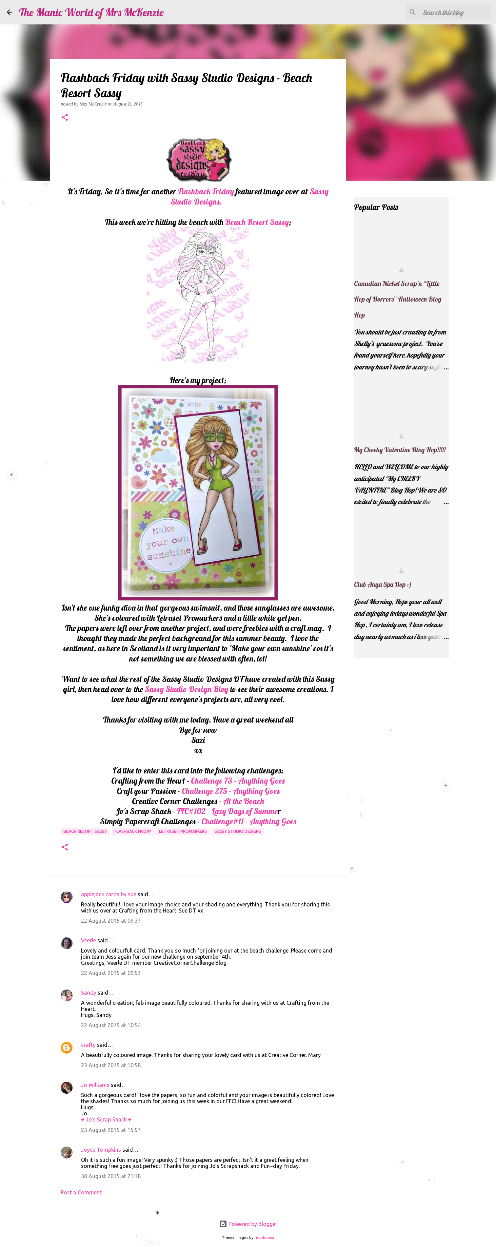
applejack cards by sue (108, 894)
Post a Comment (81, 1192)
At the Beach (243, 801)
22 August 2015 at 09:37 (111, 921)
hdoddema (264, 1237)
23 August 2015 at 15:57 (111, 1130)
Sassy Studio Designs (238, 831)
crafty (88, 1045)
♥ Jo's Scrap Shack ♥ (106, 1119)
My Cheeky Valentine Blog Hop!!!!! (399, 449)
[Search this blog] (455, 12)
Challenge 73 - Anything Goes (238, 780)
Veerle (88, 940)
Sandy (88, 993)
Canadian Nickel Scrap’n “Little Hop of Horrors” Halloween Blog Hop (397, 299)
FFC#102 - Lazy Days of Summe (227, 811)
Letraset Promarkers (183, 831)
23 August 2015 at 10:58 (111, 1065)
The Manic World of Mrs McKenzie (91, 12)
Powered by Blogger (248, 1224)
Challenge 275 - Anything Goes (231, 791)
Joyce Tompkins (101, 1150)
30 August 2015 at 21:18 (111, 1176)
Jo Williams (96, 1085)
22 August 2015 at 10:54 (111, 1025)
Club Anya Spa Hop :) (383, 584)
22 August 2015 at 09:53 (111, 973)
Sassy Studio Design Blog (187, 689)
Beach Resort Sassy (257, 222)
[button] (65, 117)
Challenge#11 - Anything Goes (248, 821)
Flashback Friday (206, 191)
